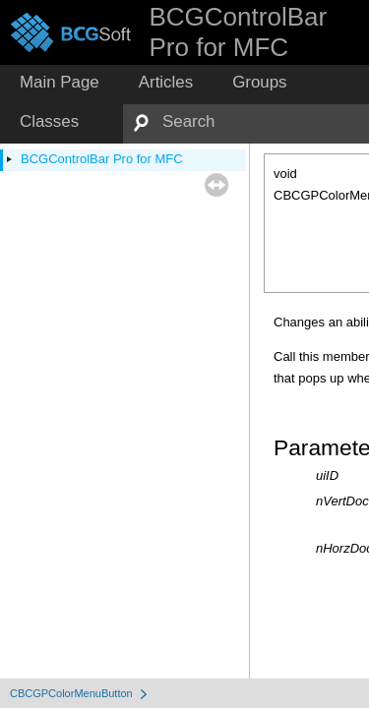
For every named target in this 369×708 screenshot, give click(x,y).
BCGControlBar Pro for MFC (102, 158)
